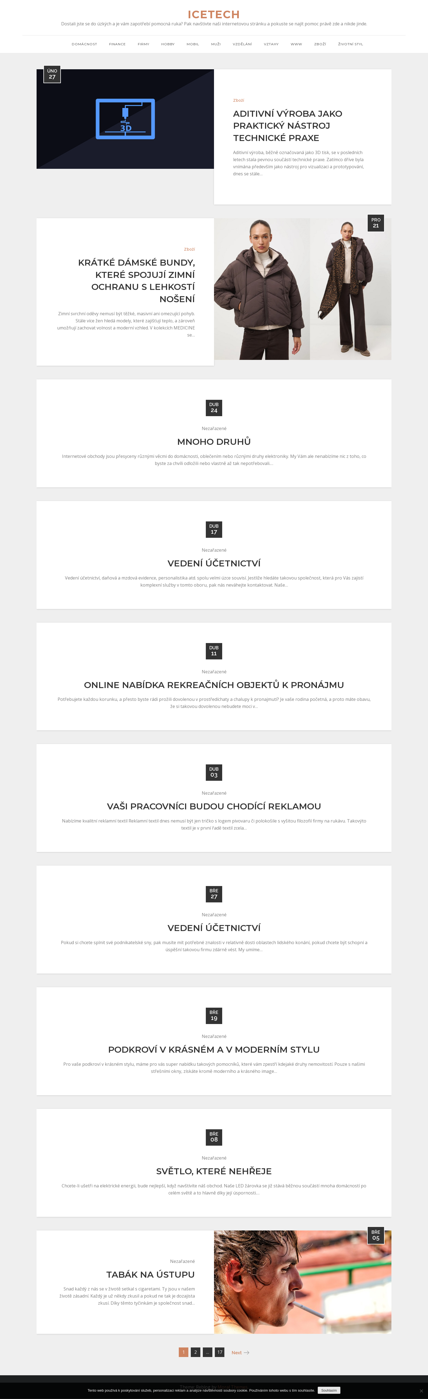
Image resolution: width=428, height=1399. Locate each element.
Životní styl (350, 44)
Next (240, 1353)
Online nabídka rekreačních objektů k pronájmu (214, 685)
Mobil (193, 44)
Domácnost (84, 44)
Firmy (143, 44)
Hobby (168, 44)
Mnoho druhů (214, 442)
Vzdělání (242, 44)
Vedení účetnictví (214, 563)
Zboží (320, 44)
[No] (421, 1391)
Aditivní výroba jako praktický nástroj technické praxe (287, 125)
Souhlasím (329, 1390)
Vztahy (271, 44)
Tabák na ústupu (150, 1274)
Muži (216, 44)
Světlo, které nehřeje (214, 1171)
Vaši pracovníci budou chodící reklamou (214, 806)
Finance (117, 44)
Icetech (214, 14)
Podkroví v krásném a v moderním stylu (214, 1049)
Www (296, 44)
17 (219, 1352)
